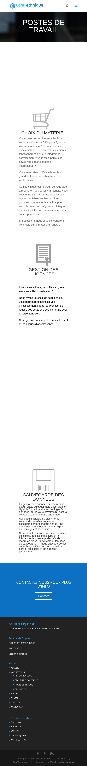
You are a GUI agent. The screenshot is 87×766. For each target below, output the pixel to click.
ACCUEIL (15, 667)
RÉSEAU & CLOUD (23, 675)
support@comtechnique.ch (22, 642)
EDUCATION (21, 689)
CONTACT (15, 702)
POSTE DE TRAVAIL (24, 684)
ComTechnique (42, 758)
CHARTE (14, 698)
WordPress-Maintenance (62, 762)
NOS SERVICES (18, 672)
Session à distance (18, 653)
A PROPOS (16, 693)
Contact (43, 596)
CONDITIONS (17, 707)
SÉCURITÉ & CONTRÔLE (26, 680)
